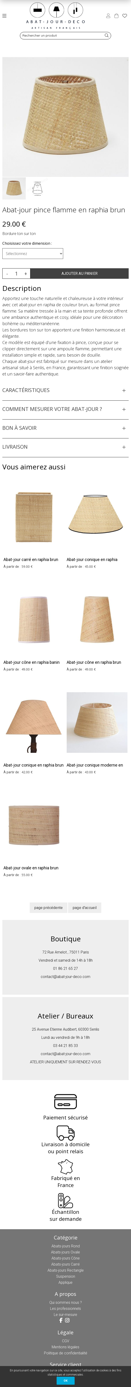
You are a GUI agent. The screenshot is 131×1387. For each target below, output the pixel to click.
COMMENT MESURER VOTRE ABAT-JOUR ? (52, 408)
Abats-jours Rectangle (65, 1270)
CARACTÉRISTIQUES (26, 389)
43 (90, 772)
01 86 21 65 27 (65, 968)
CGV (65, 1341)
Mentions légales (65, 1347)
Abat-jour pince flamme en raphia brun (63, 209)
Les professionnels (65, 1308)
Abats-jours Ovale (65, 1252)
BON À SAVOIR (19, 427)
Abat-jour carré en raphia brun (31, 559)
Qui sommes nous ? (65, 1302)
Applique (65, 1282)
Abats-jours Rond (65, 1246)
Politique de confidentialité (65, 1353)
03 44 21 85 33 (65, 1045)
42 (27, 772)
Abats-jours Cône (65, 1258)
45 (90, 566)
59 (27, 566)
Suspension (65, 1276)
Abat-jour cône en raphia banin (32, 662)
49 (27, 669)
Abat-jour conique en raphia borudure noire (92, 562)
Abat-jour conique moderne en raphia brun (95, 768)
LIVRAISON (15, 446)
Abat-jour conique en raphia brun (34, 765)
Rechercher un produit (39, 35)
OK (66, 1380)
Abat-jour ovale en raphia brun (31, 867)
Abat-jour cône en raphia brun (94, 662)
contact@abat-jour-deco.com (65, 976)
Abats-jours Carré (65, 1264)
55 (27, 875)
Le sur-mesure (65, 1314)
